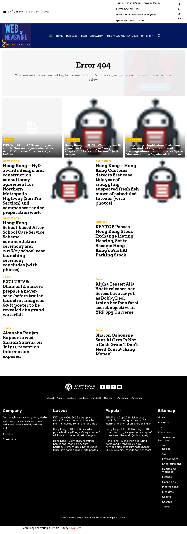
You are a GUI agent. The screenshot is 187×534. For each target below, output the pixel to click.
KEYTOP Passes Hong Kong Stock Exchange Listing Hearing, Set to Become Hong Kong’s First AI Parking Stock (114, 240)
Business (8, 139)
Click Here (75, 527)
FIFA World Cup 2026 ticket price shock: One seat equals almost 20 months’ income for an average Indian (76, 420)
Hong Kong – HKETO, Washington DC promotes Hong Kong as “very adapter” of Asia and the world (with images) (76, 432)
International (72, 139)
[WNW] (80, 387)
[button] (159, 35)
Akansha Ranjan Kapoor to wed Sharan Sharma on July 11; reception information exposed (22, 344)
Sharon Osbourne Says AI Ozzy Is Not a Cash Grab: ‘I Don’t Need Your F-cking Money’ (116, 344)
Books (7, 276)
